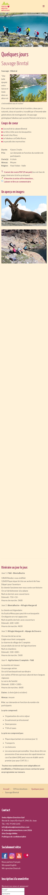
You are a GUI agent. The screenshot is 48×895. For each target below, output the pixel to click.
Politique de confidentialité (14, 836)
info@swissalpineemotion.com (15, 827)
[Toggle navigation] (43, 6)
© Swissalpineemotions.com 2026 (17, 830)
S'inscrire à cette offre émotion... (19, 178)
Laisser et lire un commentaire (17, 181)
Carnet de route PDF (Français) (18, 172)
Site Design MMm (9, 833)
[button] (24, 211)
